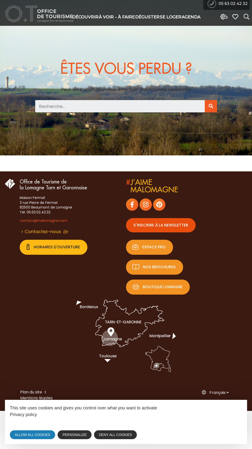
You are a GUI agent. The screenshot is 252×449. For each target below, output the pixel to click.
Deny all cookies (115, 435)
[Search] (211, 106)
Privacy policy (23, 414)
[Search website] (245, 17)
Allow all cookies (32, 435)
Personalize (75, 435)
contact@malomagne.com (43, 220)
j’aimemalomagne (152, 186)
